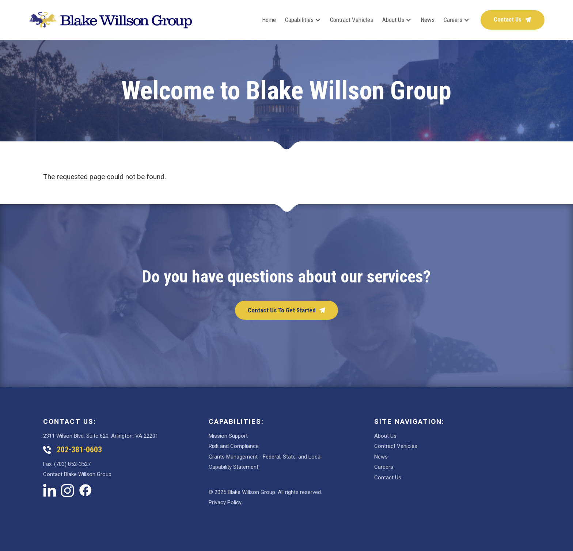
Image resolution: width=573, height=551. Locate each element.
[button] (298, 20)
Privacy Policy (225, 502)
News (428, 19)
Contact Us (387, 477)
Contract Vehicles (351, 19)
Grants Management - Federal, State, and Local (265, 456)
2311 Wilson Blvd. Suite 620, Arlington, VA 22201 (100, 436)
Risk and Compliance (234, 446)
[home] (111, 20)
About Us (385, 436)
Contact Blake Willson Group (77, 474)
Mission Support (228, 436)
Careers (383, 467)
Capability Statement (233, 467)
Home (269, 19)
